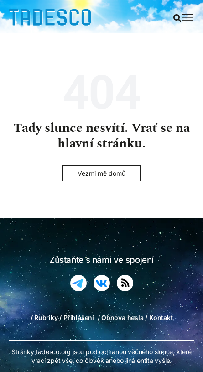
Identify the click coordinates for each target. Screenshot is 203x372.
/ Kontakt (158, 317)
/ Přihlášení (76, 317)
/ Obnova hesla (121, 317)
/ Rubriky (44, 317)
